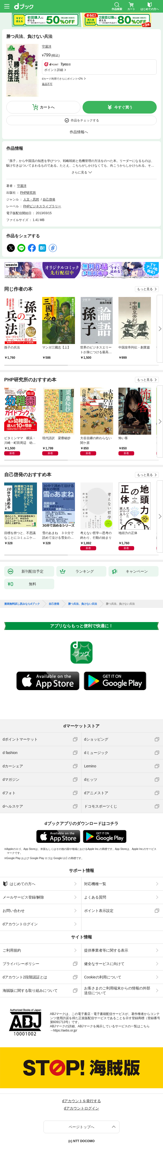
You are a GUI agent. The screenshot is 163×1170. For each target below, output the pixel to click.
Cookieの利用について (102, 977)
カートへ (47, 107)
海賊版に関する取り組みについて (30, 990)
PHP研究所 (28, 192)
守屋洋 (46, 46)
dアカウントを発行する (81, 1101)
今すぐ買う (123, 107)
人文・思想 (31, 199)
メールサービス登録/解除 (23, 897)
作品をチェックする (85, 120)
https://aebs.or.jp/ (65, 1030)
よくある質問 (95, 897)
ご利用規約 (12, 950)
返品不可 (47, 84)
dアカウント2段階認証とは (25, 977)
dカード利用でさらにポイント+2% (62, 78)
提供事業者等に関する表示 (106, 950)
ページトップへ (81, 1127)
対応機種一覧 (95, 884)
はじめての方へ (19, 883)
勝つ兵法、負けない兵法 (82, 604)
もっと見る (145, 289)
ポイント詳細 (53, 70)
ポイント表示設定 (98, 911)
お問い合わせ (14, 911)
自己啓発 (49, 199)
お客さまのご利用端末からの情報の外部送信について (117, 990)
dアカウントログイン (20, 924)
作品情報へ (79, 132)
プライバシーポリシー (21, 964)
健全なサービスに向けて (104, 964)
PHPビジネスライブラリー (42, 206)
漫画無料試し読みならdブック (22, 604)
